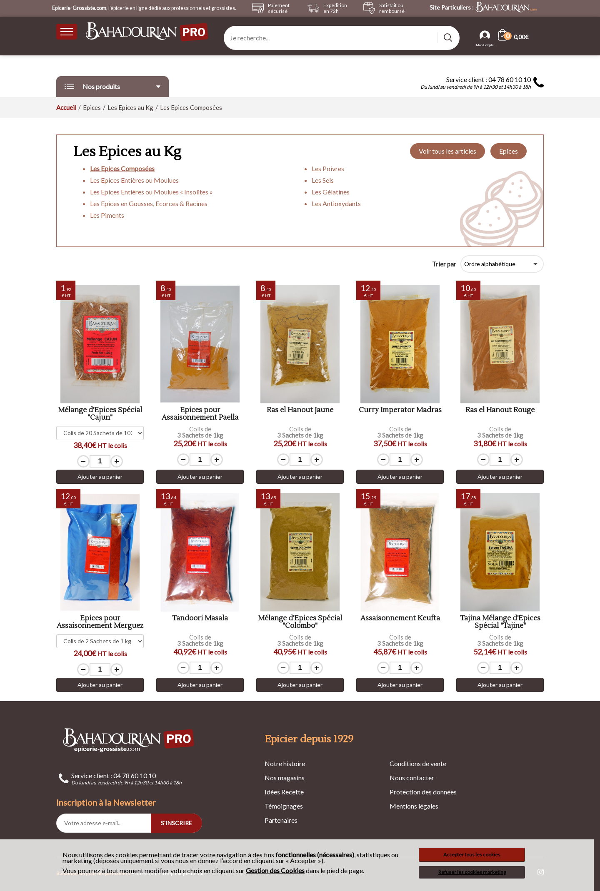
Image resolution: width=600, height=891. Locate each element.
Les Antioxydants (336, 203)
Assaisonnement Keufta (400, 618)
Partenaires (281, 820)
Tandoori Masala (200, 618)
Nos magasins (285, 777)
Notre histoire (285, 763)
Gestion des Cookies (275, 871)
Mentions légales (414, 806)
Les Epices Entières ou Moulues (134, 180)
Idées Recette (284, 792)
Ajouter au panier (100, 476)
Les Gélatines (331, 192)
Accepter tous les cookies (471, 854)
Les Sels (323, 180)
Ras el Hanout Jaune (300, 410)
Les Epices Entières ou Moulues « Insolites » (151, 192)
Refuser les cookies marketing (472, 872)
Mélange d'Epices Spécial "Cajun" (100, 414)
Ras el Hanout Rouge (500, 410)
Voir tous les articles (447, 151)
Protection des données (423, 792)
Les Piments (107, 215)
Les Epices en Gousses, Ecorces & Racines (149, 203)
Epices (508, 151)
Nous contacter (412, 777)
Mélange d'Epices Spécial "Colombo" (300, 622)
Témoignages (284, 806)
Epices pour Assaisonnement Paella (200, 414)
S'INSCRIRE (176, 822)
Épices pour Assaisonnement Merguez (100, 622)
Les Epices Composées (122, 168)
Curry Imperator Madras (400, 410)
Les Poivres (328, 168)
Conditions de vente (418, 763)
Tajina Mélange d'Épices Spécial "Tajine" (500, 622)
